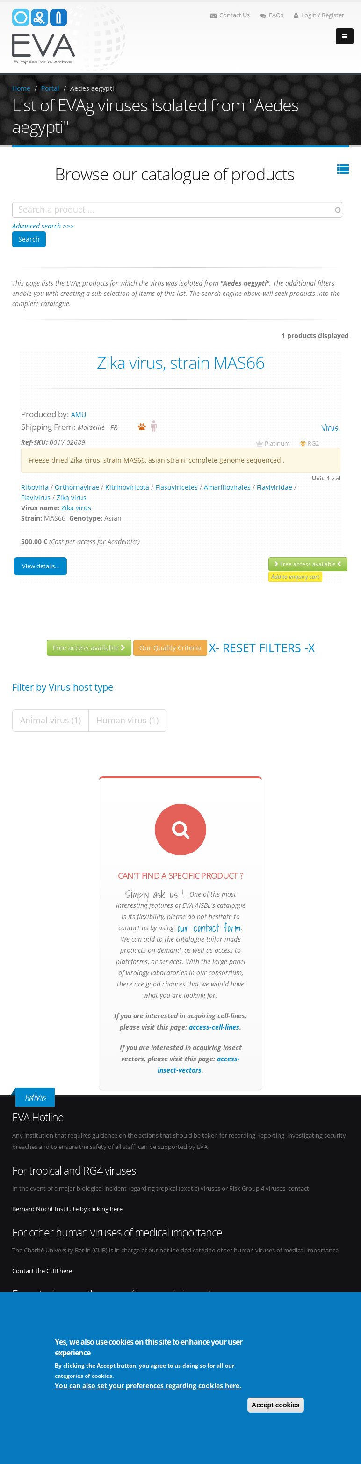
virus (329, 427)
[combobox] (177, 210)
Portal (50, 88)
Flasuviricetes (176, 487)
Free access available (307, 563)
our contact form (209, 928)
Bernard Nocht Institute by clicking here (67, 1209)
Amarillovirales (227, 487)
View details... (40, 566)
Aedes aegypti (92, 88)
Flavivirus (36, 497)
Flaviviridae (274, 487)
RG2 (313, 444)
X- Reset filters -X (262, 647)
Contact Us (230, 15)
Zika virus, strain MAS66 (181, 362)
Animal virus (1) (50, 720)
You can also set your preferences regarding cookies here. (148, 1385)
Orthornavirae (77, 487)
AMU (78, 414)
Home (21, 88)
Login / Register (319, 15)
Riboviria (35, 487)
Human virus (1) (127, 720)
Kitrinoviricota (127, 487)
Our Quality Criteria (170, 647)
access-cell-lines (213, 1027)
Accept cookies (276, 1405)
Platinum (277, 444)
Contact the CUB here (42, 1271)
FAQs (271, 15)
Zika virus (72, 497)
